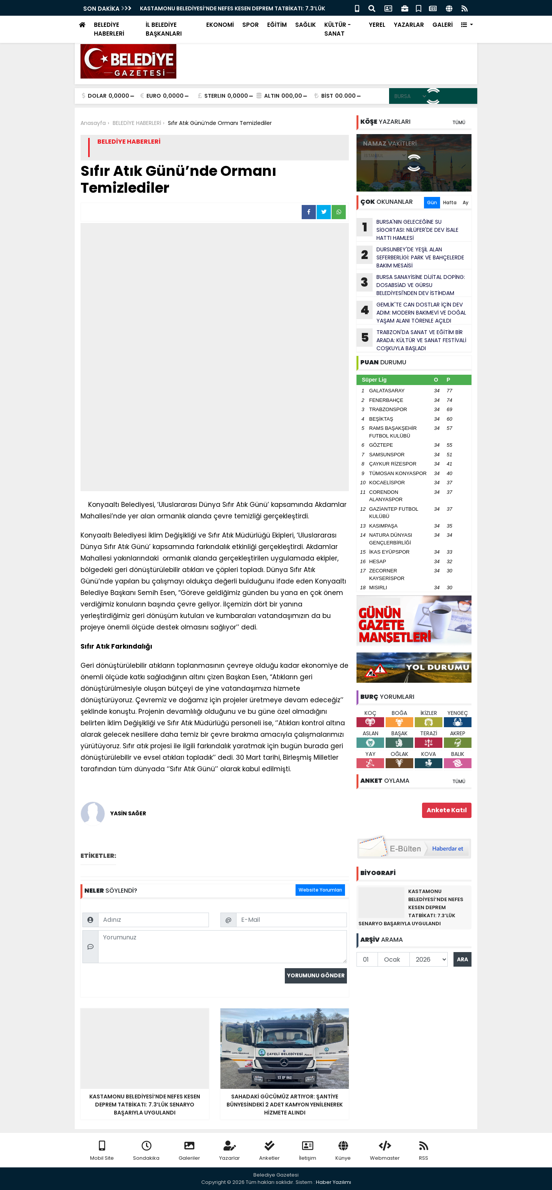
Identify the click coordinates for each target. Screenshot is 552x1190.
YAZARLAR (409, 25)
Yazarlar (229, 1151)
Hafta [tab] (450, 202)
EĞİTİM (277, 25)
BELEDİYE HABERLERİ (109, 29)
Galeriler (189, 1151)
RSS (423, 1151)
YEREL (377, 25)
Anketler (269, 1151)
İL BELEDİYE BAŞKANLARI (164, 29)
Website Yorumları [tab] (320, 890)
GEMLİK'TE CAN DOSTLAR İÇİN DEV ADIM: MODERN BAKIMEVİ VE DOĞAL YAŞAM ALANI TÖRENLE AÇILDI (411, 313)
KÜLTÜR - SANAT (337, 29)
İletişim (307, 1151)
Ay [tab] (465, 202)
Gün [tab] (432, 202)
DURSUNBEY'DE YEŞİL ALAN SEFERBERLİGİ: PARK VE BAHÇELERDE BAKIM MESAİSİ (410, 257)
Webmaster (385, 1151)
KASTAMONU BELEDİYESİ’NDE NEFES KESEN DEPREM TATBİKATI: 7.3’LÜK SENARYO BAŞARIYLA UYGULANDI (410, 907)
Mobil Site (102, 1151)
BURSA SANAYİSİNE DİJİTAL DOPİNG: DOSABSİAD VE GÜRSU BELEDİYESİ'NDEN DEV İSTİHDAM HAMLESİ (410, 285)
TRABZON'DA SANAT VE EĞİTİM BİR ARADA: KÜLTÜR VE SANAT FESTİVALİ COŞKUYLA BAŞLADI (411, 340)
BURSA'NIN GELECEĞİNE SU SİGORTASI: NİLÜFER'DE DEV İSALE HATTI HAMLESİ (407, 230)
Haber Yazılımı (333, 1182)
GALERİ (442, 25)
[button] (467, 25)
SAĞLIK (305, 25)
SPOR (250, 25)
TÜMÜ (458, 122)
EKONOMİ (220, 25)
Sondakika (146, 1151)
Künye (343, 1151)
